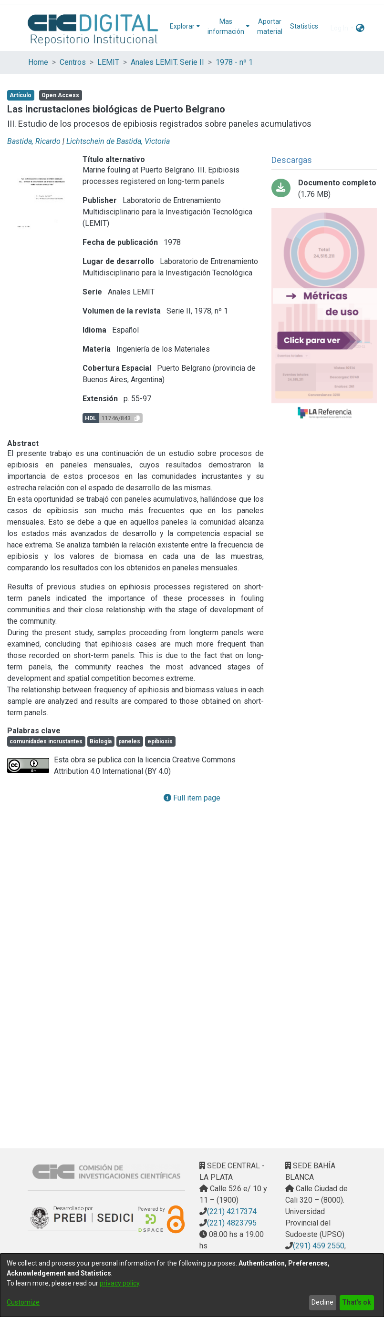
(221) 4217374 (232, 1211)
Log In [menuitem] (339, 28)
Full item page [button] (192, 797)
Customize (23, 1302)
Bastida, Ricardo (34, 141)
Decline (322, 1302)
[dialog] (192, 1285)
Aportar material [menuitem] (269, 26)
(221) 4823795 (232, 1222)
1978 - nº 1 (234, 62)
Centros (73, 62)
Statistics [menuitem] (304, 26)
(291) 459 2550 (318, 1245)
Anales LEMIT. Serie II (167, 62)
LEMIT (108, 62)
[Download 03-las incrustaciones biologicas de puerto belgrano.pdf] (324, 188)
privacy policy (119, 1283)
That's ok (356, 1302)
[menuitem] (185, 26)
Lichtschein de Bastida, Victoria (118, 141)
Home (38, 62)
